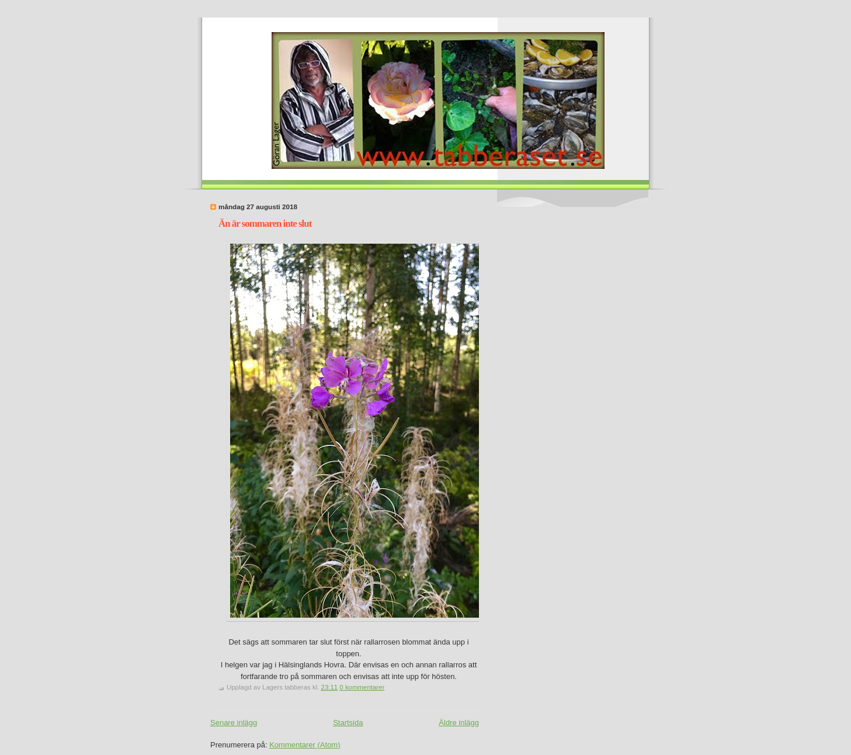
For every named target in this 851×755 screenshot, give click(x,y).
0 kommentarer (361, 687)
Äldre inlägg (459, 722)
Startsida (348, 722)
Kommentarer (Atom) (304, 744)
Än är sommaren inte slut (264, 223)
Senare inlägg (233, 722)
